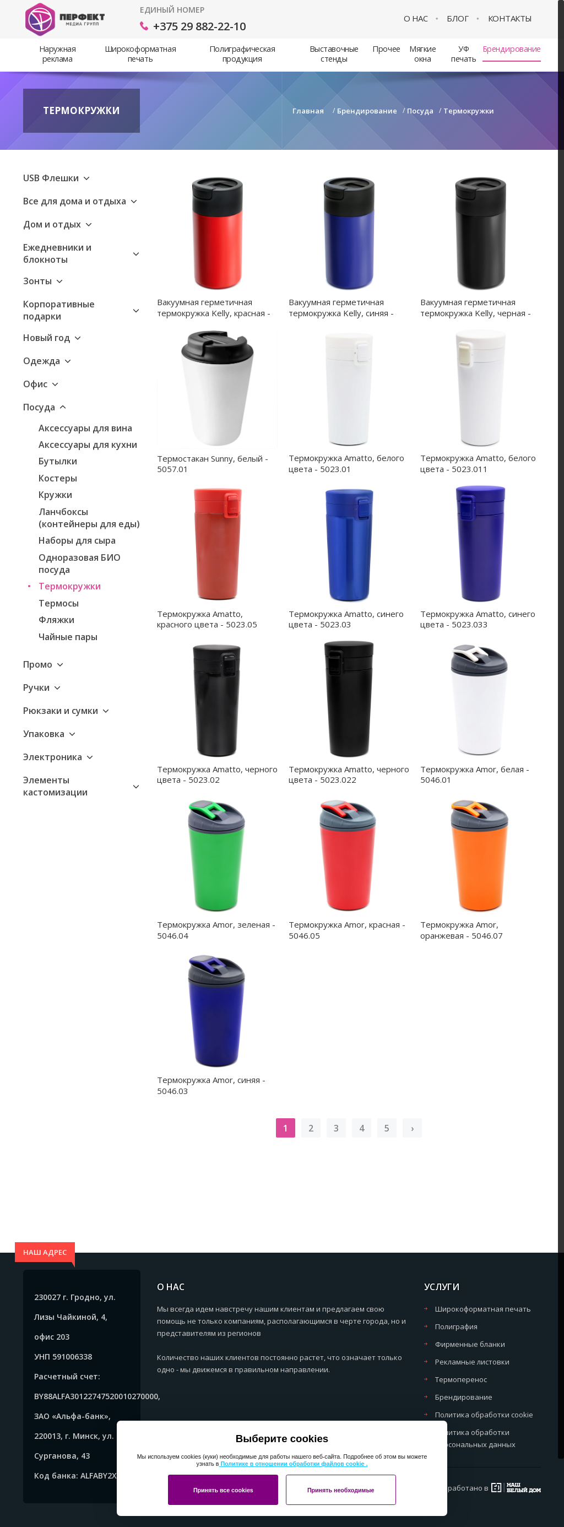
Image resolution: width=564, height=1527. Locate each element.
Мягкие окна (422, 54)
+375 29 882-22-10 (199, 26)
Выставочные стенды (334, 54)
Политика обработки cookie (484, 1415)
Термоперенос (461, 1379)
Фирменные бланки (470, 1344)
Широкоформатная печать (140, 54)
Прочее (386, 49)
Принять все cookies (223, 1490)
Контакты (510, 18)
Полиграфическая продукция (242, 54)
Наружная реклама (57, 54)
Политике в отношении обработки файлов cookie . (293, 1463)
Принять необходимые (341, 1490)
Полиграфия (456, 1326)
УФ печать (463, 54)
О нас (416, 18)
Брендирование (511, 49)
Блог (457, 18)
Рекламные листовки (472, 1362)
